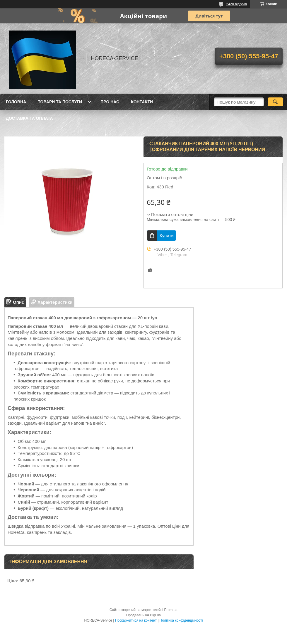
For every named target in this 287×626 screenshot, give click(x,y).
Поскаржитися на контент (136, 620)
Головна (16, 101)
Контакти (142, 101)
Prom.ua (170, 610)
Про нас (109, 101)
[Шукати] (275, 101)
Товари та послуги (60, 101)
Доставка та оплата (29, 118)
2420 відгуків (236, 4)
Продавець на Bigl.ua (143, 615)
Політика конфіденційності (181, 620)
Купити (167, 235)
